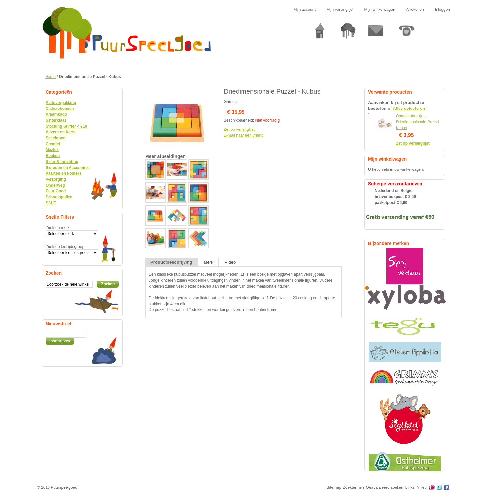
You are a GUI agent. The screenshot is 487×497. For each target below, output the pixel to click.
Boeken (53, 155)
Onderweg (55, 185)
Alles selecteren (409, 108)
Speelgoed (56, 138)
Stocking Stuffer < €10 (66, 126)
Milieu (422, 487)
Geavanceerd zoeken (384, 487)
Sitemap (334, 487)
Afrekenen (415, 9)
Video (230, 262)
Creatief (53, 144)
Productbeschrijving (171, 262)
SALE (51, 203)
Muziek (52, 150)
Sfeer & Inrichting (62, 161)
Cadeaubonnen (60, 108)
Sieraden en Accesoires (68, 167)
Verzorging (56, 179)
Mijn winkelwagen (379, 9)
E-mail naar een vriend (243, 135)
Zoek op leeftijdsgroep (65, 246)
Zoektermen (353, 487)
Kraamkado (56, 114)
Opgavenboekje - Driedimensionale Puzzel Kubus (417, 122)
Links (410, 487)
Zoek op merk (57, 227)
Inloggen (442, 9)
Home (50, 76)
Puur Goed (56, 191)
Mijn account (304, 9)
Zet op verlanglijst (239, 129)
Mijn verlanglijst (339, 9)
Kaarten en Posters (63, 173)
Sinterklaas (56, 120)
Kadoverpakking (61, 102)
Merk (208, 262)
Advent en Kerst (61, 132)
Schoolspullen (59, 197)
